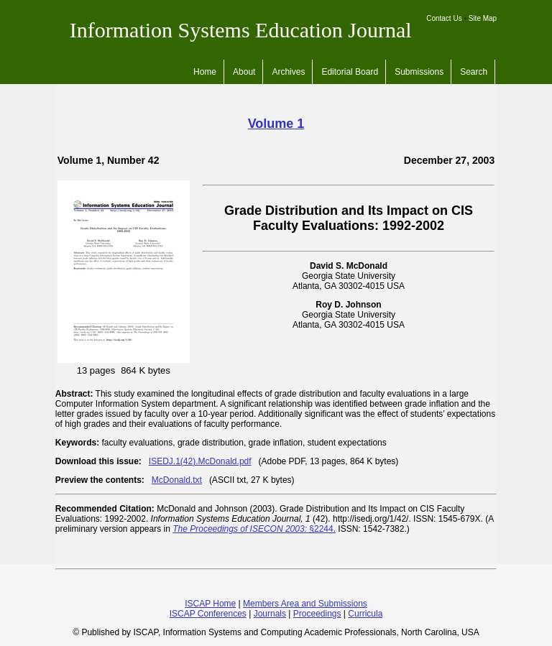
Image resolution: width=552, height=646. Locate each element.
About (244, 72)
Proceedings (317, 614)
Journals (270, 614)
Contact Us (443, 18)
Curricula (365, 614)
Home (204, 72)
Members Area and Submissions (305, 604)
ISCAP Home (210, 604)
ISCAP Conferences (208, 614)
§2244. (254, 529)
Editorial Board (349, 72)
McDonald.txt (177, 480)
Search (473, 72)
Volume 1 (276, 123)
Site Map (483, 18)
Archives (288, 72)
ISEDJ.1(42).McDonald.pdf (200, 461)
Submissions (419, 72)
